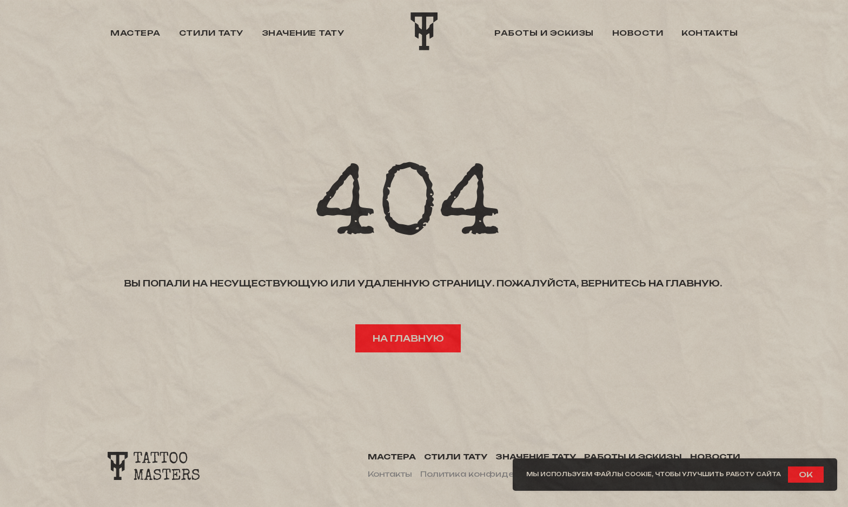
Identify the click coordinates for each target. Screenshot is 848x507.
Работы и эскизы (544, 32)
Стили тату (211, 32)
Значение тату (303, 32)
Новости (638, 32)
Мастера (135, 32)
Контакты (709, 32)
